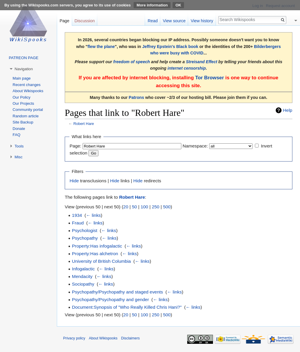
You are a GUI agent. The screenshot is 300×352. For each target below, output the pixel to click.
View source (174, 20)
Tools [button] (19, 146)
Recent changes (26, 85)
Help (287, 110)
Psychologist (84, 230)
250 (155, 206)
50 (134, 206)
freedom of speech (131, 61)
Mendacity (82, 276)
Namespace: (195, 145)
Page (64, 20)
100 (144, 206)
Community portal (28, 109)
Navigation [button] (24, 69)
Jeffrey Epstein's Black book (170, 46)
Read (153, 20)
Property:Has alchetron (95, 253)
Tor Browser (209, 77)
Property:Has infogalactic (97, 245)
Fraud (78, 222)
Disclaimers (130, 338)
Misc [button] (19, 157)
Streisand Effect (201, 61)
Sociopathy (83, 283)
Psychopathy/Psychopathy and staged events (117, 291)
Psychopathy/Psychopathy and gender (110, 299)
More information (152, 5)
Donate (19, 128)
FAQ (16, 135)
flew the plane (101, 46)
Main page (22, 78)
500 (167, 206)
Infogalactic (83, 268)
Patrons (136, 97)
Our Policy (21, 97)
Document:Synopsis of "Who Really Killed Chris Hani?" (127, 307)
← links (93, 215)
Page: (75, 145)
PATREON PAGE (23, 58)
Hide (74, 180)
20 (125, 206)
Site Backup (23, 122)
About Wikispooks (28, 91)
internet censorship (187, 68)
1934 (77, 215)
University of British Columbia (101, 261)
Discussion (84, 20)
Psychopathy (85, 238)
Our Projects (23, 103)
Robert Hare (83, 123)
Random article (26, 116)
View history (202, 20)
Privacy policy (74, 338)
